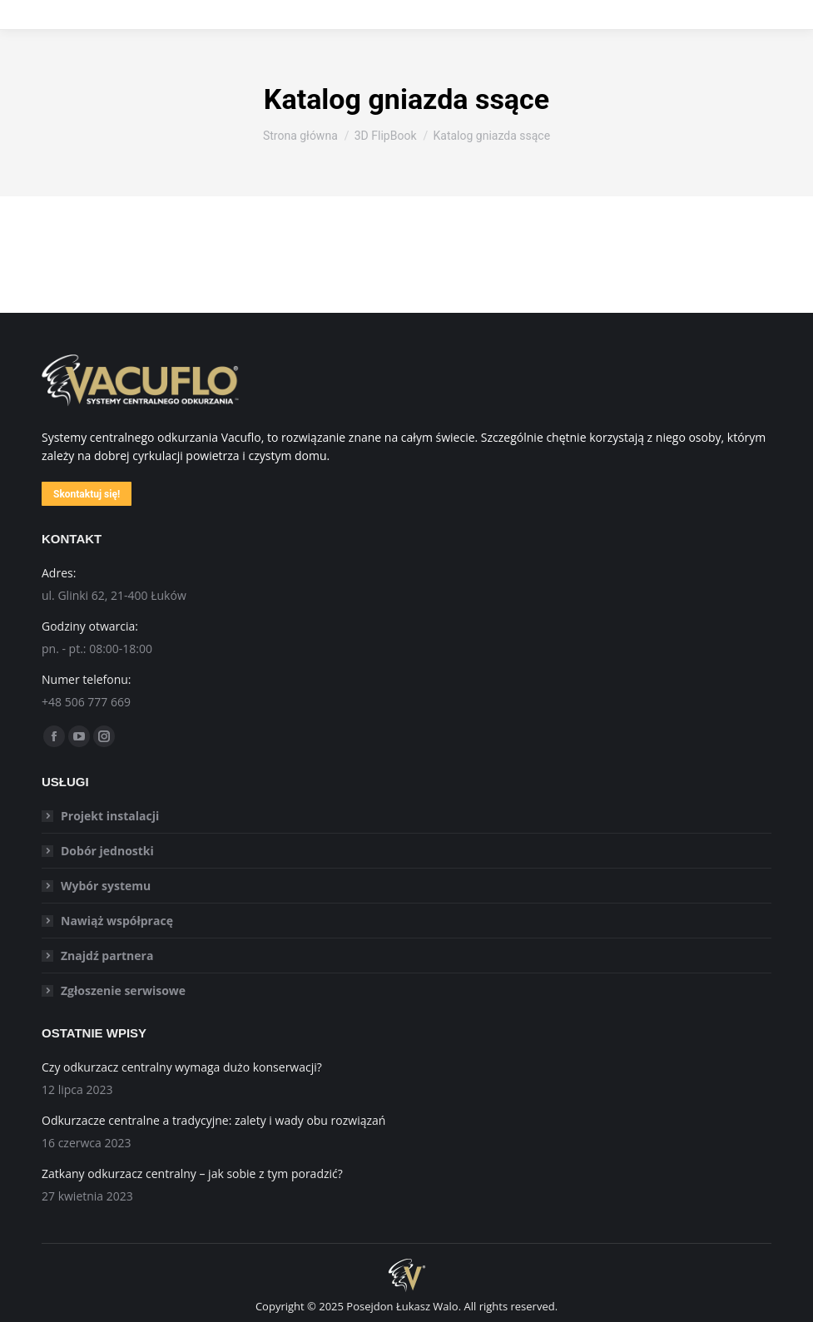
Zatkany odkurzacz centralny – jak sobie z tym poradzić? (192, 1173)
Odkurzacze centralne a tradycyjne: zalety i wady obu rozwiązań (213, 1120)
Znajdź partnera (107, 955)
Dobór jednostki (107, 851)
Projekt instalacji (110, 816)
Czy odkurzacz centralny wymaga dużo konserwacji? (182, 1067)
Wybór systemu (106, 886)
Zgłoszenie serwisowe (123, 990)
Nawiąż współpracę (117, 920)
